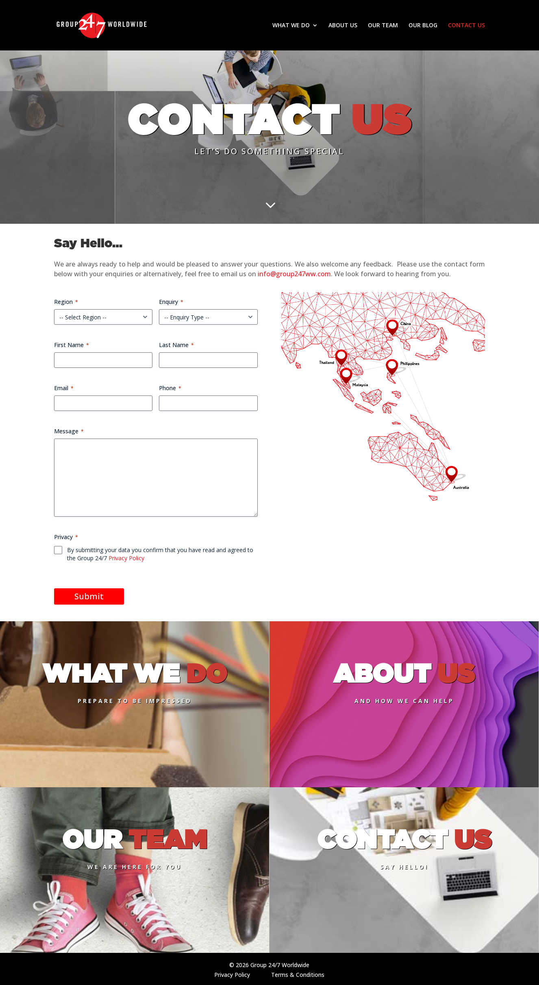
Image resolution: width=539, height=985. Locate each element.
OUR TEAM (383, 25)
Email (64, 388)
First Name (71, 345)
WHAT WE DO (291, 25)
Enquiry (171, 302)
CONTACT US (466, 25)
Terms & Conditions (297, 974)
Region (66, 302)
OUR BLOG (423, 25)
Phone (170, 388)
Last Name (176, 345)
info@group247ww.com (294, 273)
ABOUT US (342, 25)
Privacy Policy (126, 558)
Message (69, 431)
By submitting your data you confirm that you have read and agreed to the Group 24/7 (160, 554)
